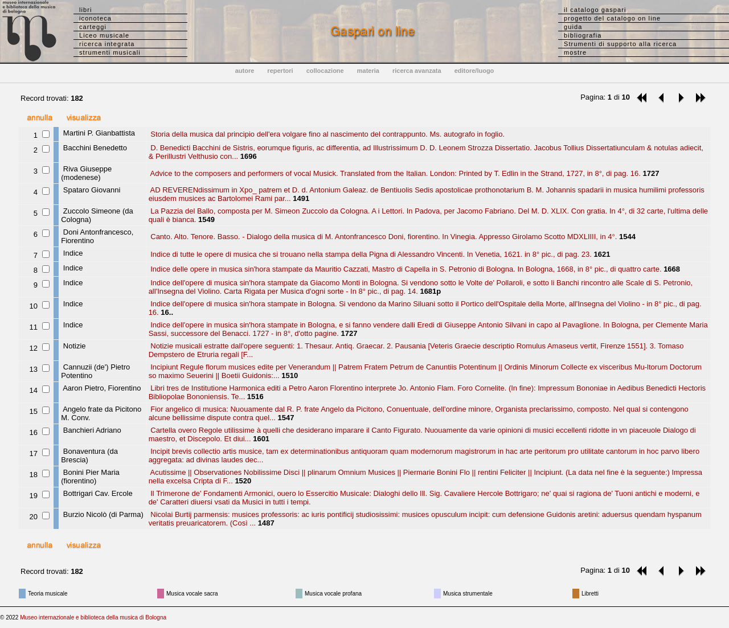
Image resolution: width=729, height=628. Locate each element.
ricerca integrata (107, 43)
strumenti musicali (110, 52)
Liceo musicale (104, 35)
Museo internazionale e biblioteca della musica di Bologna (93, 617)
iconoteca (95, 18)
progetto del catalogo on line (612, 18)
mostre (575, 52)
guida (573, 26)
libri (85, 9)
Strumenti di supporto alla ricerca (620, 43)
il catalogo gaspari (595, 9)
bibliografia (582, 35)
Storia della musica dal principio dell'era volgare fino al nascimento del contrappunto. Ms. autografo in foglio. (327, 134)
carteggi (93, 26)
